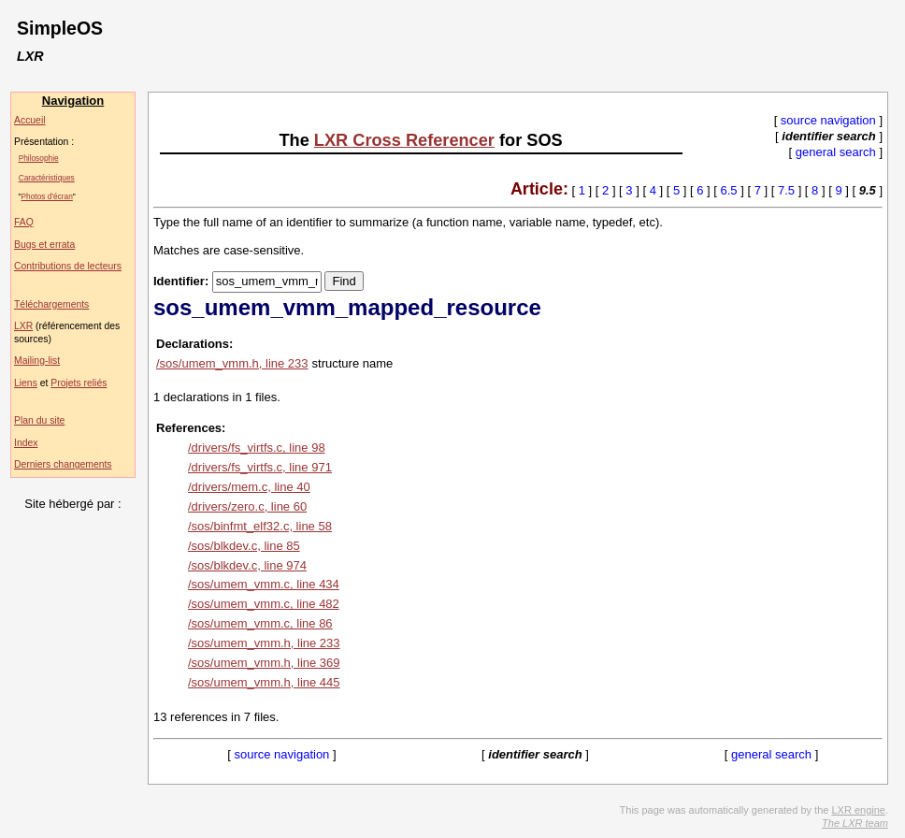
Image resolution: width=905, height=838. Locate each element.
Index (25, 443)
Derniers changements (63, 464)
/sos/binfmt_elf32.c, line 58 (260, 526)
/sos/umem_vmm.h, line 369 (264, 663)
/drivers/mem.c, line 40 (249, 487)
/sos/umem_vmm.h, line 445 (264, 682)
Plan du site (39, 420)
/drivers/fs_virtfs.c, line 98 (256, 448)
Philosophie (39, 158)
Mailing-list (37, 360)
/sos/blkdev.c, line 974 (247, 565)
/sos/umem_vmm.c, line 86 (260, 623)
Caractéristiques (47, 177)
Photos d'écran (47, 196)
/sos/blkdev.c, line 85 (244, 546)
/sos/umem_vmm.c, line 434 (263, 584)
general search (836, 152)
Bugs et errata (44, 244)
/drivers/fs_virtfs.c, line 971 (260, 467)
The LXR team (855, 823)
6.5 (729, 190)
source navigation (828, 120)
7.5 (786, 190)
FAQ (24, 222)
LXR (23, 326)
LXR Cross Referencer (404, 140)
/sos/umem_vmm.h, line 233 (232, 363)
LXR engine (858, 810)
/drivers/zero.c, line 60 (247, 506)
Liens (25, 383)
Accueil (30, 120)
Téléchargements (51, 304)
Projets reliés (78, 383)
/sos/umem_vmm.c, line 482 (263, 604)
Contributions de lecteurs (68, 266)
